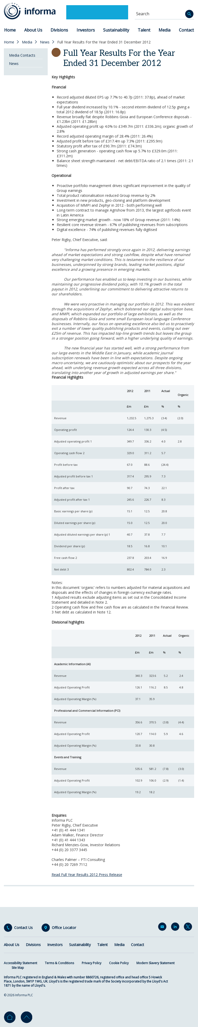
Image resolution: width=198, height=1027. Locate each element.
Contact (186, 30)
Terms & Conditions (59, 963)
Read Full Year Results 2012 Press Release (87, 874)
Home (10, 30)
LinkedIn (176, 928)
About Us (33, 30)
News (45, 42)
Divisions (59, 30)
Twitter (189, 928)
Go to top (26, 1017)
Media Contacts (22, 55)
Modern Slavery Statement (155, 963)
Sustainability (116, 30)
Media (164, 30)
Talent (144, 30)
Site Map (18, 967)
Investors (86, 30)
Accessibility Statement (20, 963)
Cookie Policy (119, 963)
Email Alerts (163, 928)
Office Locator (64, 927)
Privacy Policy (91, 963)
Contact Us (23, 927)
